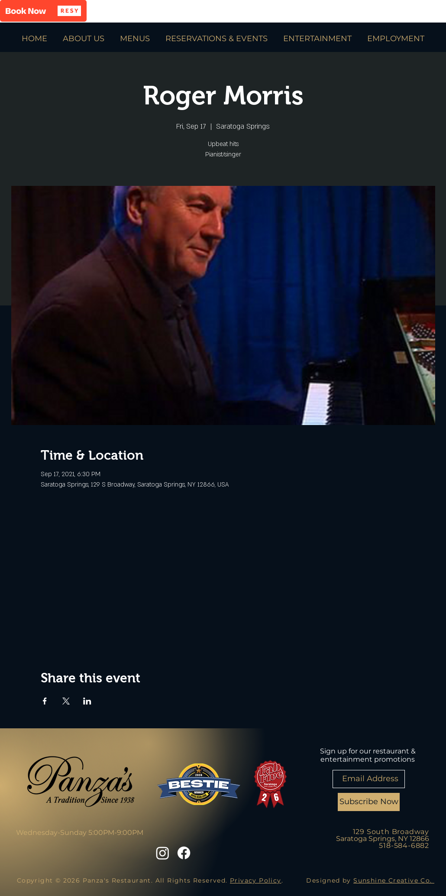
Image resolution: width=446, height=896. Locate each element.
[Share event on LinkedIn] (87, 701)
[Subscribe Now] (369, 802)
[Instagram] (162, 852)
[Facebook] (183, 852)
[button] (43, 11)
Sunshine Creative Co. (393, 880)
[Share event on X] (66, 701)
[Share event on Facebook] (45, 701)
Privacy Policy (255, 880)
